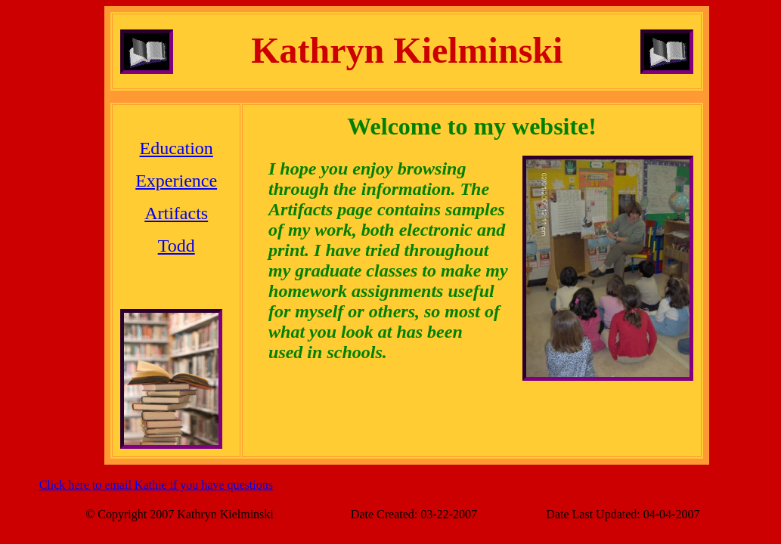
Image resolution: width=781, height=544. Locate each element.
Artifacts (176, 213)
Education (176, 148)
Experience (176, 180)
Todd (176, 245)
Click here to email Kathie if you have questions (156, 484)
